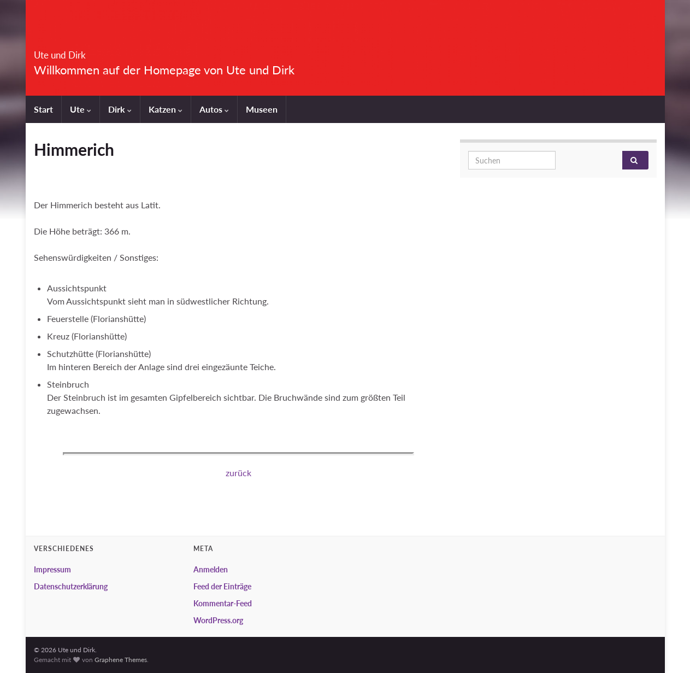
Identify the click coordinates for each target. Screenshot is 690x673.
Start (43, 109)
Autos (214, 109)
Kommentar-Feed (222, 603)
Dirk (120, 109)
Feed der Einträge (222, 586)
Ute (80, 109)
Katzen (165, 109)
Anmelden (210, 569)
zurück (238, 472)
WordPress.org (218, 620)
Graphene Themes (121, 660)
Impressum (52, 569)
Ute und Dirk (80, 51)
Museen (262, 109)
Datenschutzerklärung (71, 586)
